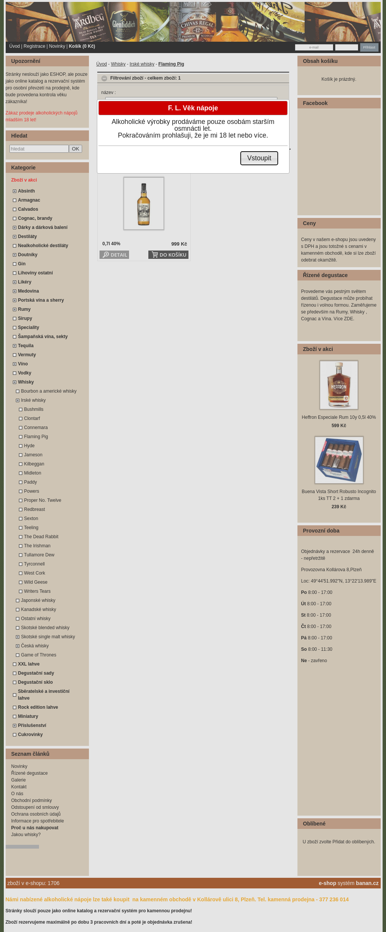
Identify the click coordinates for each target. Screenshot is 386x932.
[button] (259, 158)
